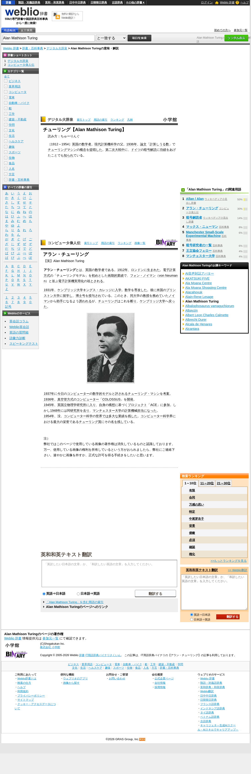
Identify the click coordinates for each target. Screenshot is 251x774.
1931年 (49, 290)
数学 (128, 290)
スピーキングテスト (23, 343)
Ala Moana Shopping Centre (206, 287)
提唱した (95, 149)
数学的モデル (102, 393)
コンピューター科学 (78, 416)
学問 (12, 125)
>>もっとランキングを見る (229, 560)
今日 (60, 393)
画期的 (112, 275)
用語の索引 (100, 119)
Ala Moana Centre (198, 283)
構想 (112, 405)
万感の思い (196, 504)
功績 (163, 149)
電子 (166, 270)
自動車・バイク (19, 103)
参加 (166, 405)
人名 (12, 168)
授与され (94, 295)
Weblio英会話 (19, 327)
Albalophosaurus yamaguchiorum (209, 306)
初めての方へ (222, 30)
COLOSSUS (111, 399)
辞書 (8, 2)
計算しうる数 (159, 144)
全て (7, 76)
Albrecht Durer (196, 319)
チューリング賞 (90, 422)
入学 (118, 290)
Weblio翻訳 (207, 691)
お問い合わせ (117, 678)
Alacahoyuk (193, 292)
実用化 (79, 281)
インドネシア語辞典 (212, 708)
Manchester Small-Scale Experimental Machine (205, 234)
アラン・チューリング (202, 208)
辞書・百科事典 (32, 48)
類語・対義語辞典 (29, 2)
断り (133, 301)
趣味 (12, 146)
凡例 (130, 119)
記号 (8, 307)
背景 (192, 525)
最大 (56, 422)
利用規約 (22, 691)
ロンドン (137, 270)
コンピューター (78, 393)
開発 (130, 399)
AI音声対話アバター (199, 273)
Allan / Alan (195, 199)
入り (92, 405)
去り (86, 410)
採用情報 (160, 687)
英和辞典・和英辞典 (212, 687)
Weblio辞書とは (26, 678)
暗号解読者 (194, 217)
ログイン (207, 2)
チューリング (107, 301)
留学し (67, 295)
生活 (12, 136)
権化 (192, 554)
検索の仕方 (24, 682)
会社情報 (160, 682)
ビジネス (15, 81)
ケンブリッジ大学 (70, 290)
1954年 (49, 416)
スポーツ (15, 152)
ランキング (117, 119)
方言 (12, 174)
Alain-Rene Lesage (199, 297)
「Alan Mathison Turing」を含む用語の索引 (75, 602)
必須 (192, 540)
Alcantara (192, 329)
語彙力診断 (17, 338)
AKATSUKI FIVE (197, 278)
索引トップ (84, 119)
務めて (157, 295)
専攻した (140, 290)
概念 (83, 149)
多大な (113, 416)
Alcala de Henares (198, 324)
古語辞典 (117, 2)
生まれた (153, 270)
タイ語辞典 (207, 712)
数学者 (86, 144)
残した (132, 416)
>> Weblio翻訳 (237, 570)
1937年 (49, 393)
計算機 (129, 410)
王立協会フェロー (199, 250)
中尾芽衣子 (196, 518)
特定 (192, 511)
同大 (133, 295)
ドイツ (136, 149)
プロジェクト (137, 405)
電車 (12, 97)
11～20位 (207, 483)
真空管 (62, 399)
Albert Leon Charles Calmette (207, 315)
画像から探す (71, 682)
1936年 (131, 144)
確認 (192, 547)
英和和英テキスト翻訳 (66, 554)
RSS (142, 739)
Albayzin (191, 310)
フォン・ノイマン (143, 275)
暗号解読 (150, 149)
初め (95, 275)
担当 (140, 410)
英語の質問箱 (19, 332)
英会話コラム (19, 321)
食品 (12, 163)
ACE (153, 405)
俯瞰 (192, 533)
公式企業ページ (164, 678)
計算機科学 (109, 144)
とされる (96, 281)
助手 (59, 301)
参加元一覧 (241, 30)
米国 (160, 290)
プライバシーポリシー (31, 695)
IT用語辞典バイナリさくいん (103, 655)
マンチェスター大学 (107, 410)
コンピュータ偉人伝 (64, 243)
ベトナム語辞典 (209, 716)
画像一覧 (139, 243)
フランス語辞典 (209, 703)
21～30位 (223, 483)
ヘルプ (244, 2)
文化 (12, 130)
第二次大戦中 (115, 149)
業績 (120, 275)
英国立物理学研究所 (71, 405)
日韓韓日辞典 (99, 2)
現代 (97, 144)
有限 (192, 490)
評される (121, 393)
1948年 (55, 410)
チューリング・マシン (144, 393)
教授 (146, 295)
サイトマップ (25, 699)
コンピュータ (18, 92)
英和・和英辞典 (54, 2)
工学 (12, 114)
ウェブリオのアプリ (75, 678)
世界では (102, 416)
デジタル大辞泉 (56, 48)
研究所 (75, 410)
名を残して (119, 422)
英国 (75, 144)
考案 (166, 393)
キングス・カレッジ (97, 290)
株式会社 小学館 (50, 647)
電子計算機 (66, 281)
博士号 (80, 295)
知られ (68, 155)
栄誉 (66, 422)
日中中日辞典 (77, 2)
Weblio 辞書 (227, 2)
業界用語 (15, 86)
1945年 (49, 405)
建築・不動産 (18, 119)
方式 (47, 275)
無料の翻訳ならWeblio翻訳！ (70, 15)
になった (150, 410)
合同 (192, 497)
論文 (143, 144)
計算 (172, 270)
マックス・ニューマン (202, 226)
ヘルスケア (16, 141)
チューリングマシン (62, 149)
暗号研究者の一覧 (199, 245)
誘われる (85, 301)
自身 (102, 405)
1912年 (122, 270)
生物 (12, 157)
